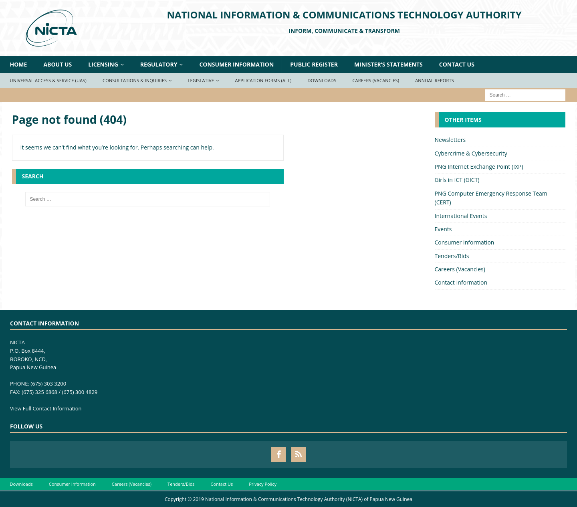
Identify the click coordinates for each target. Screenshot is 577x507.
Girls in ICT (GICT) (457, 180)
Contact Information (461, 282)
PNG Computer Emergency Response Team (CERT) (491, 198)
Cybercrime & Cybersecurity (471, 153)
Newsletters (450, 139)
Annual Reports (434, 80)
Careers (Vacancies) (375, 80)
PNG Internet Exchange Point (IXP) (479, 166)
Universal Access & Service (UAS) (48, 80)
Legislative (201, 80)
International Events (461, 216)
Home (18, 64)
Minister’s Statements (388, 64)
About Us (57, 64)
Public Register (314, 64)
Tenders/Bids (452, 256)
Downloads (321, 80)
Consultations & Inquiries (135, 80)
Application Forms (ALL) (263, 80)
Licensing (103, 64)
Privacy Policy (262, 484)
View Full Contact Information (46, 408)
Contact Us (456, 64)
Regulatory (159, 64)
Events (443, 229)
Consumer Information (236, 64)
